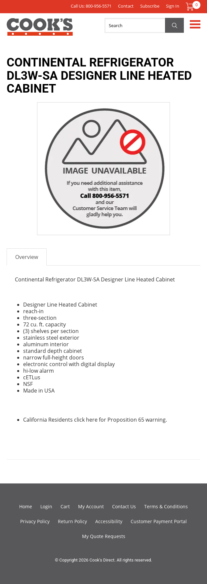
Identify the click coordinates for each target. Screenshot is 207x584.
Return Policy (72, 521)
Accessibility (108, 521)
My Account (91, 506)
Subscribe (149, 6)
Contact (126, 6)
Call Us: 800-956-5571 (91, 6)
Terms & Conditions (166, 506)
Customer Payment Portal (159, 521)
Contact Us (124, 506)
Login (46, 506)
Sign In (172, 6)
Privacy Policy (35, 521)
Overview (26, 257)
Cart (65, 506)
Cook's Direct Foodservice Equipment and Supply (40, 30)
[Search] (144, 25)
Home (25, 506)
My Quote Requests (103, 536)
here (92, 419)
